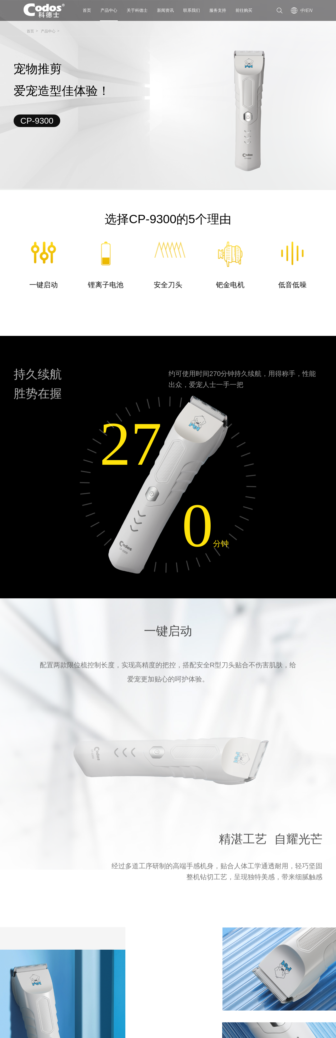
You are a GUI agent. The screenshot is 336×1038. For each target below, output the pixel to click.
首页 (87, 10)
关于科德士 (137, 10)
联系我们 (191, 10)
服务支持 (217, 10)
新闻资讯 (165, 10)
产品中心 (108, 10)
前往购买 (244, 10)
